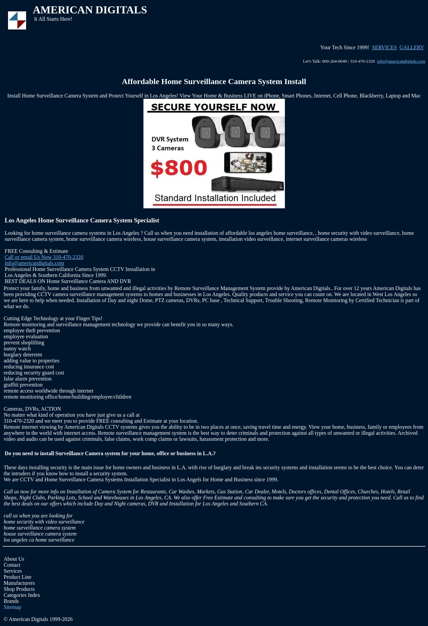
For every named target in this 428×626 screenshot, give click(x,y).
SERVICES (384, 47)
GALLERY (412, 47)
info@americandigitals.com (401, 61)
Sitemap (12, 607)
